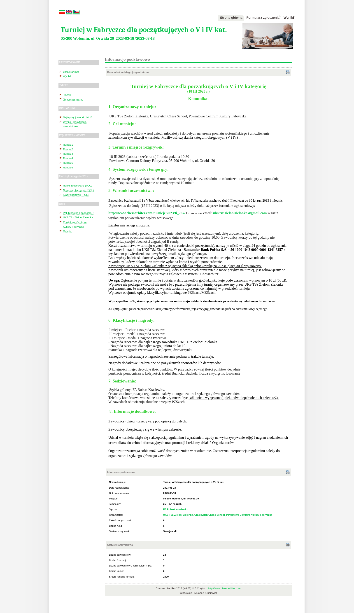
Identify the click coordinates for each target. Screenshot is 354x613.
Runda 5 (68, 162)
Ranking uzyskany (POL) (77, 185)
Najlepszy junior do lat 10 (77, 117)
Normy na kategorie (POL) (78, 190)
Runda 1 (68, 144)
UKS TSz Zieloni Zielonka (78, 217)
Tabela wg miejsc (73, 99)
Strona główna (231, 17)
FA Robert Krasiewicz (176, 509)
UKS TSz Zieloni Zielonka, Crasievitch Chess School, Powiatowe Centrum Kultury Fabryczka (217, 514)
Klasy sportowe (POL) (75, 194)
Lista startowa (71, 71)
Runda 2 (68, 149)
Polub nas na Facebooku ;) (78, 212)
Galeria (67, 231)
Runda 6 (68, 167)
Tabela (67, 94)
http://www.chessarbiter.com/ (224, 588)
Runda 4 (68, 158)
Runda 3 (68, 153)
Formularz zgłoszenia (263, 17)
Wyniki (289, 17)
